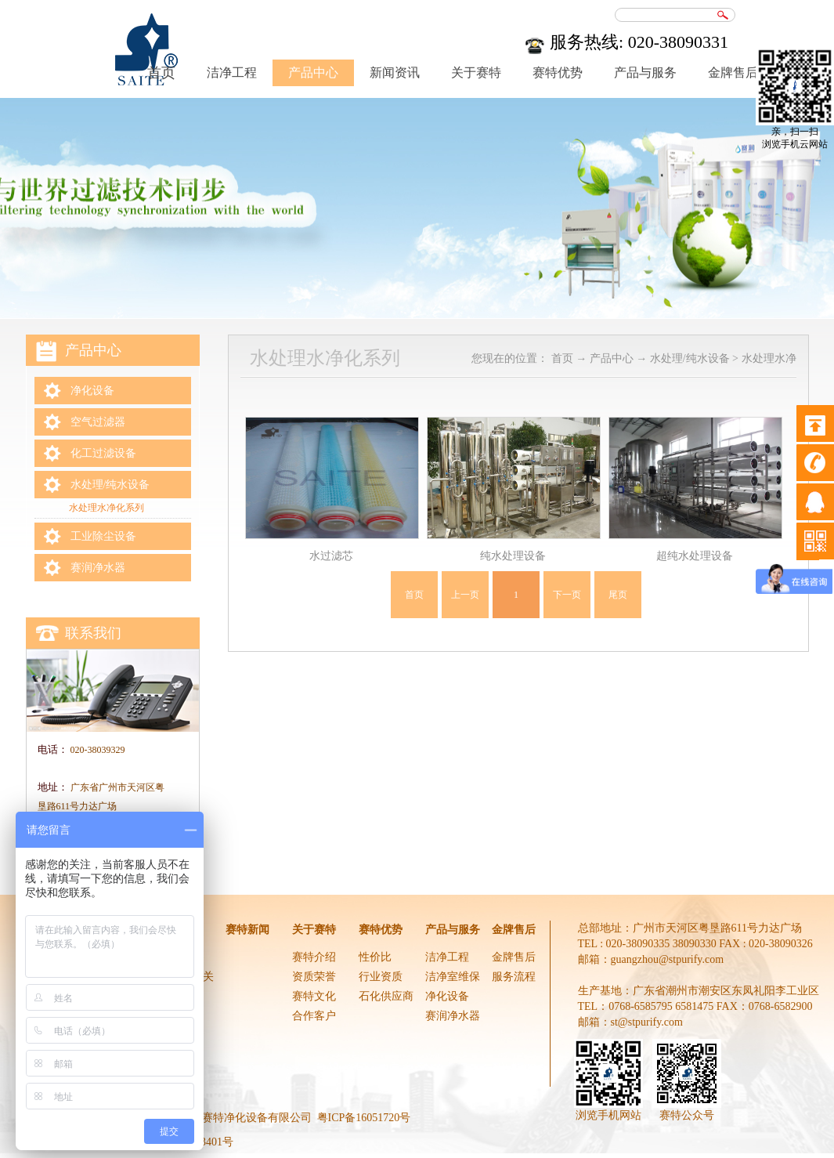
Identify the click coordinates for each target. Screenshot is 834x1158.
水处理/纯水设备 (690, 358)
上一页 (465, 594)
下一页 (567, 594)
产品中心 (612, 358)
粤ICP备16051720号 (364, 1118)
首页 (414, 594)
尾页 (617, 594)
